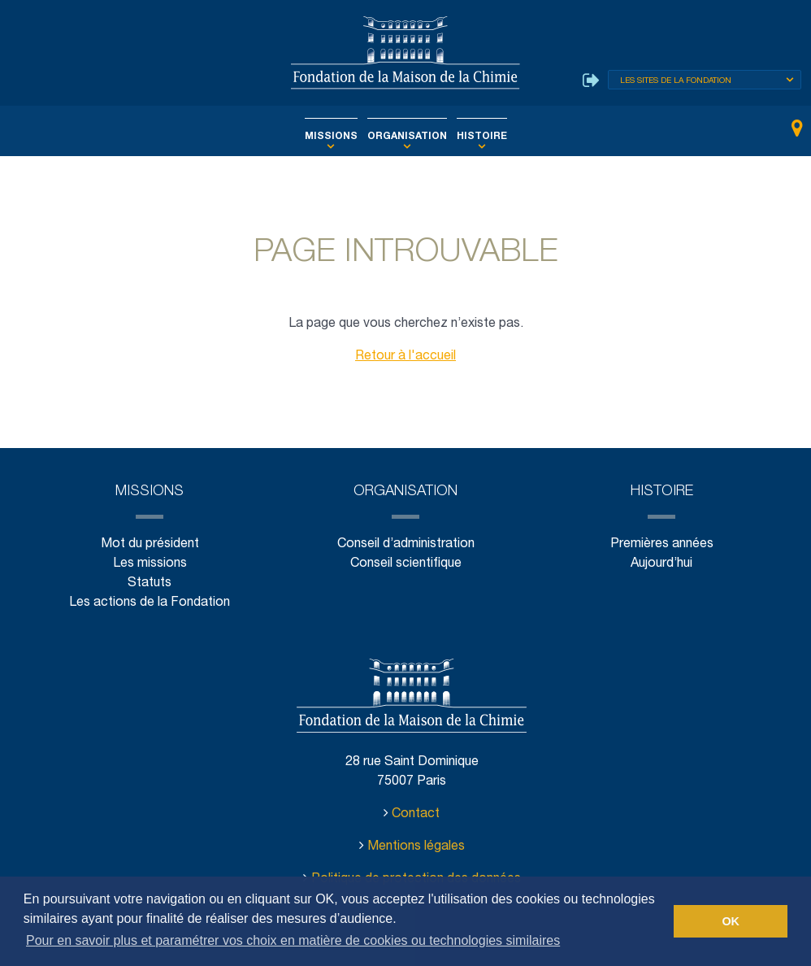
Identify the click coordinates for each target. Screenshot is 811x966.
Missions (339, 136)
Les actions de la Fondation (149, 603)
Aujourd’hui (661, 564)
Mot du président (150, 544)
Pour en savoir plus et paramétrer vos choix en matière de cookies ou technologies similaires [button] (293, 940)
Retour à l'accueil (405, 356)
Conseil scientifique (405, 564)
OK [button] (730, 921)
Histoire (473, 136)
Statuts (150, 583)
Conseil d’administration (405, 544)
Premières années (661, 544)
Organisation (406, 136)
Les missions (149, 564)
